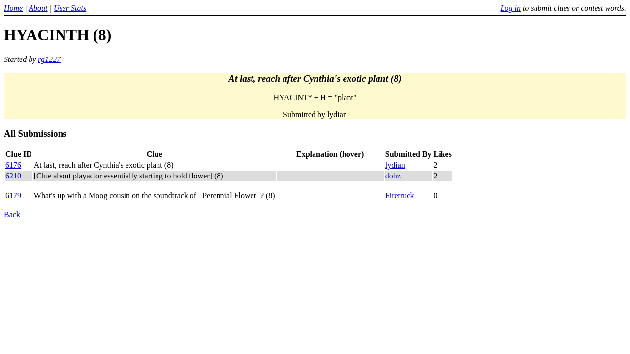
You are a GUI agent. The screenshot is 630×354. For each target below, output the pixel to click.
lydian (395, 165)
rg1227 (49, 59)
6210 (13, 176)
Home (13, 8)
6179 (13, 195)
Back (12, 214)
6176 (13, 165)
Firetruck (399, 195)
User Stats (70, 8)
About (38, 8)
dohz (393, 176)
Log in (511, 8)
